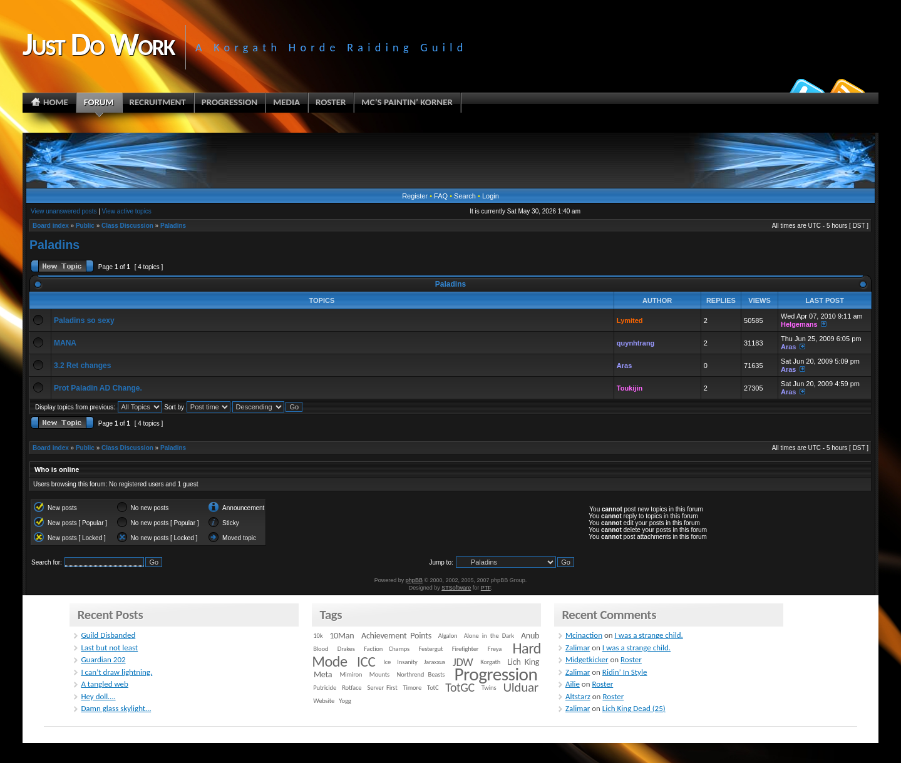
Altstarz (577, 696)
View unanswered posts (63, 211)
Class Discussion (127, 225)
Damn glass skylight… (116, 708)
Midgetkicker (587, 659)
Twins (489, 688)
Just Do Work (98, 44)
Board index (51, 225)
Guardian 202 (103, 659)
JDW (463, 662)
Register (415, 196)
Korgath (490, 662)
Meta (323, 674)
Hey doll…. (98, 696)
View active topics (127, 211)
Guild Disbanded (108, 635)
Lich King (523, 662)
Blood (320, 649)
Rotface (351, 688)
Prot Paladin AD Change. (98, 388)
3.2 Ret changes (82, 365)
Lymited (630, 320)
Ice (387, 662)
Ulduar (520, 687)
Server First (383, 688)
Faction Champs (386, 649)
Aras (788, 347)
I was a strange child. (649, 635)
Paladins (173, 225)
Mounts (379, 674)
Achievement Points (396, 635)
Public (85, 225)
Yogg (345, 701)
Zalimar (577, 647)
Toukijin (629, 388)
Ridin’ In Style (624, 672)
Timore (412, 688)
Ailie (572, 684)
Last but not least (109, 647)
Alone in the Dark (489, 636)
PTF (486, 588)
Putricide (324, 688)
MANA (65, 343)
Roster (631, 659)
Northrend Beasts (421, 674)
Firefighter (465, 649)
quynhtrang (636, 343)
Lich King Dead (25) (634, 708)
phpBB (414, 580)
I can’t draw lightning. (116, 672)
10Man (341, 635)
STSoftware (456, 588)
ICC (366, 661)
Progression (496, 674)
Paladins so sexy (84, 320)
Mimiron (350, 674)
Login (490, 196)
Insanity (407, 662)
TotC (432, 688)
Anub (530, 635)
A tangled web (104, 684)
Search (465, 196)
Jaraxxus (434, 662)
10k (317, 636)
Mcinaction (583, 635)
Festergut (431, 649)
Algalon (448, 636)
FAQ (441, 196)
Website (323, 701)
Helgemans (799, 324)
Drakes (346, 649)
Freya (495, 649)
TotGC (460, 687)
